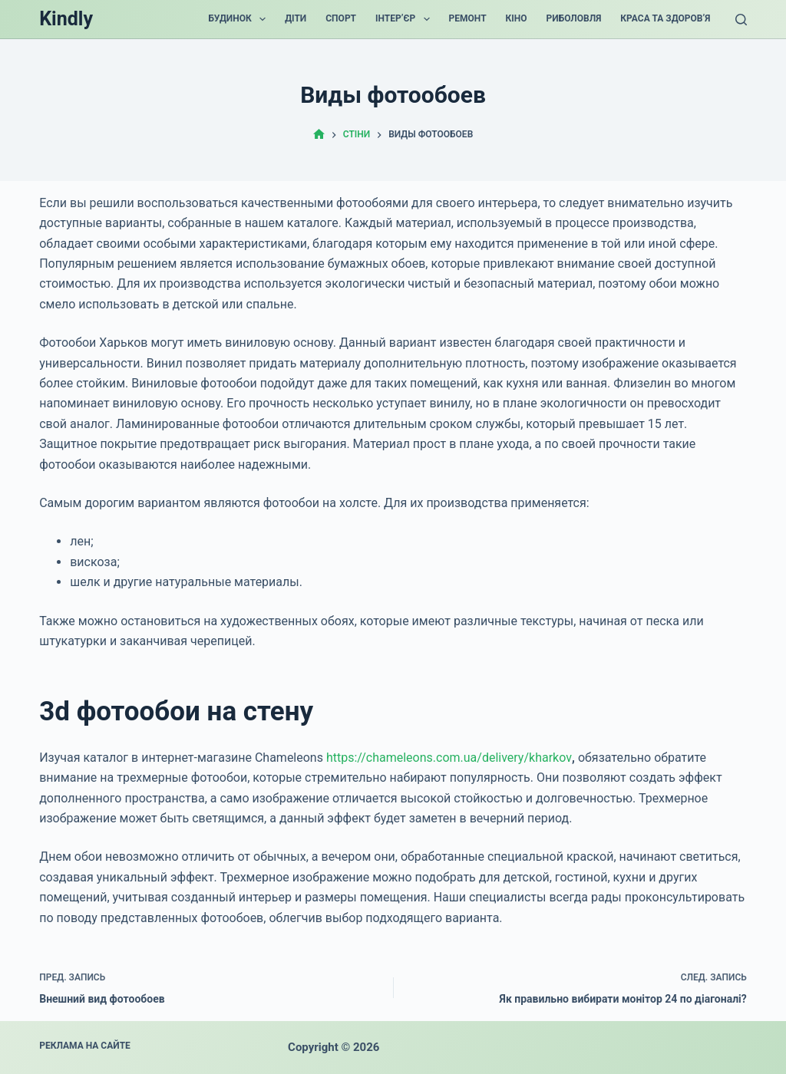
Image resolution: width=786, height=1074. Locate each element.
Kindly (66, 19)
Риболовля (574, 18)
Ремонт (468, 18)
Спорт (340, 18)
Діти (295, 18)
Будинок (240, 19)
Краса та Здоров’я (665, 18)
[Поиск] (741, 19)
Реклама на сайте (84, 1045)
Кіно (516, 18)
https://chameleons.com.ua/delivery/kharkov (449, 757)
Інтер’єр (405, 19)
